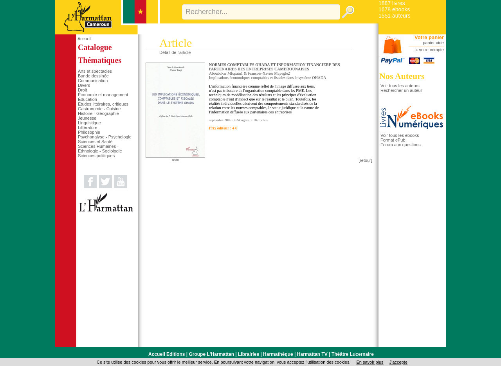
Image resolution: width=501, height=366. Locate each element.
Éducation (87, 99)
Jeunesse (87, 118)
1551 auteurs (394, 16)
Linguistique (89, 122)
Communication (93, 80)
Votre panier (429, 37)
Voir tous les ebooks (399, 135)
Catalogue (95, 47)
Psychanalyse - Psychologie (105, 137)
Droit (82, 90)
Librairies (248, 354)
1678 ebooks (394, 9)
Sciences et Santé (95, 141)
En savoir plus (369, 362)
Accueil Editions (166, 354)
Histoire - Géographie (98, 113)
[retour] (365, 160)
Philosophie (89, 132)
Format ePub (392, 140)
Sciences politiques (96, 155)
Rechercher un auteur (401, 90)
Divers (84, 85)
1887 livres (391, 3)
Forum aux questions (400, 144)
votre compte (431, 49)
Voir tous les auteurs (400, 85)
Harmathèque (278, 354)
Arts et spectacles (95, 71)
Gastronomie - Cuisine (99, 108)
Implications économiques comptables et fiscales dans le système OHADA (267, 77)
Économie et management (103, 94)
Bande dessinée (93, 76)
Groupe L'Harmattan (211, 354)
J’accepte (398, 362)
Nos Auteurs (402, 76)
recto (175, 159)
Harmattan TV (312, 354)
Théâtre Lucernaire (353, 354)
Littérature (87, 127)
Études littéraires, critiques (103, 104)
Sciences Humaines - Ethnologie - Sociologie (100, 148)
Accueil (84, 38)
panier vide (433, 42)
